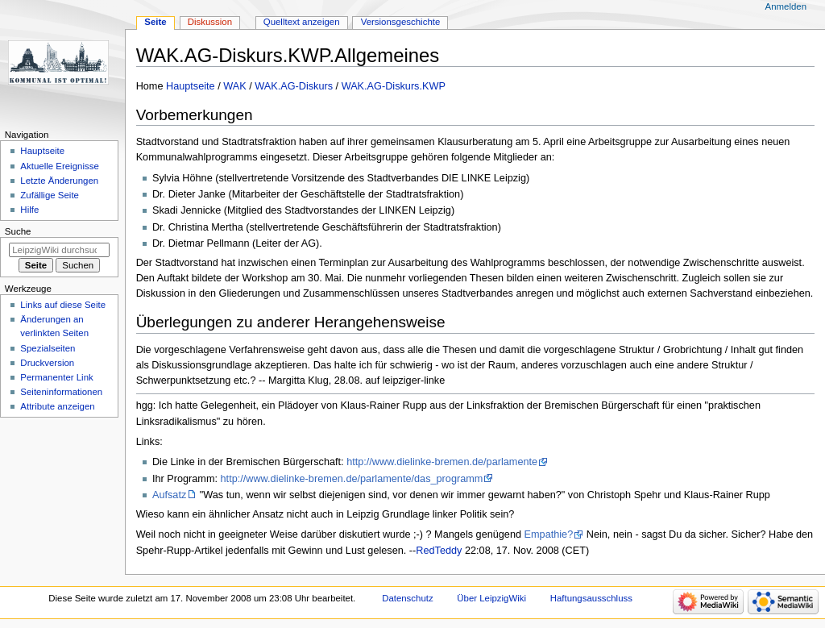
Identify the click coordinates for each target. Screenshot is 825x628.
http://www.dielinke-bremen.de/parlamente (441, 462)
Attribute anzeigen (57, 406)
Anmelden (786, 6)
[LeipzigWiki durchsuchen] (59, 250)
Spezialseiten (47, 348)
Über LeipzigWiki (491, 598)
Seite (155, 22)
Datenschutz (407, 598)
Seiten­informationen (61, 392)
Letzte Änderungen (59, 180)
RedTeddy (439, 550)
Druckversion (47, 363)
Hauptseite (190, 86)
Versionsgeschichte (401, 22)
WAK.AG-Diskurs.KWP (394, 86)
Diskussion (210, 22)
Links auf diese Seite (63, 305)
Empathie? (549, 534)
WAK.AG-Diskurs (294, 86)
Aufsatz (169, 495)
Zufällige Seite (49, 195)
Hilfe (29, 209)
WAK (234, 86)
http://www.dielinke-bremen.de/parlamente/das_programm (352, 479)
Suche (18, 231)
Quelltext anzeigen (301, 22)
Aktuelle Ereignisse (59, 166)
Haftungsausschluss (591, 598)
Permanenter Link (56, 377)
